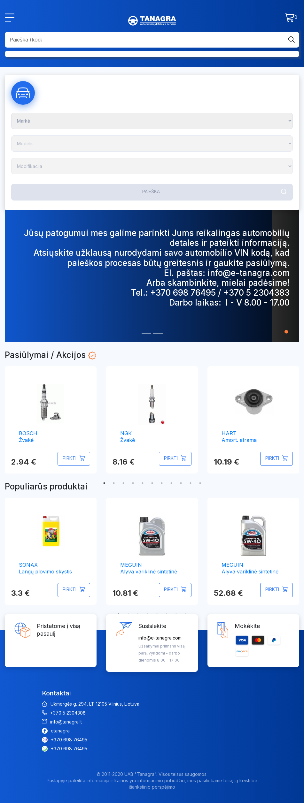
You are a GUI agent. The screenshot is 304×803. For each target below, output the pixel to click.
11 (200, 483)
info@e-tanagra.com (160, 637)
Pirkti (69, 458)
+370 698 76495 (69, 739)
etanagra (60, 730)
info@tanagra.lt (66, 721)
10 (190, 483)
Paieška (151, 191)
